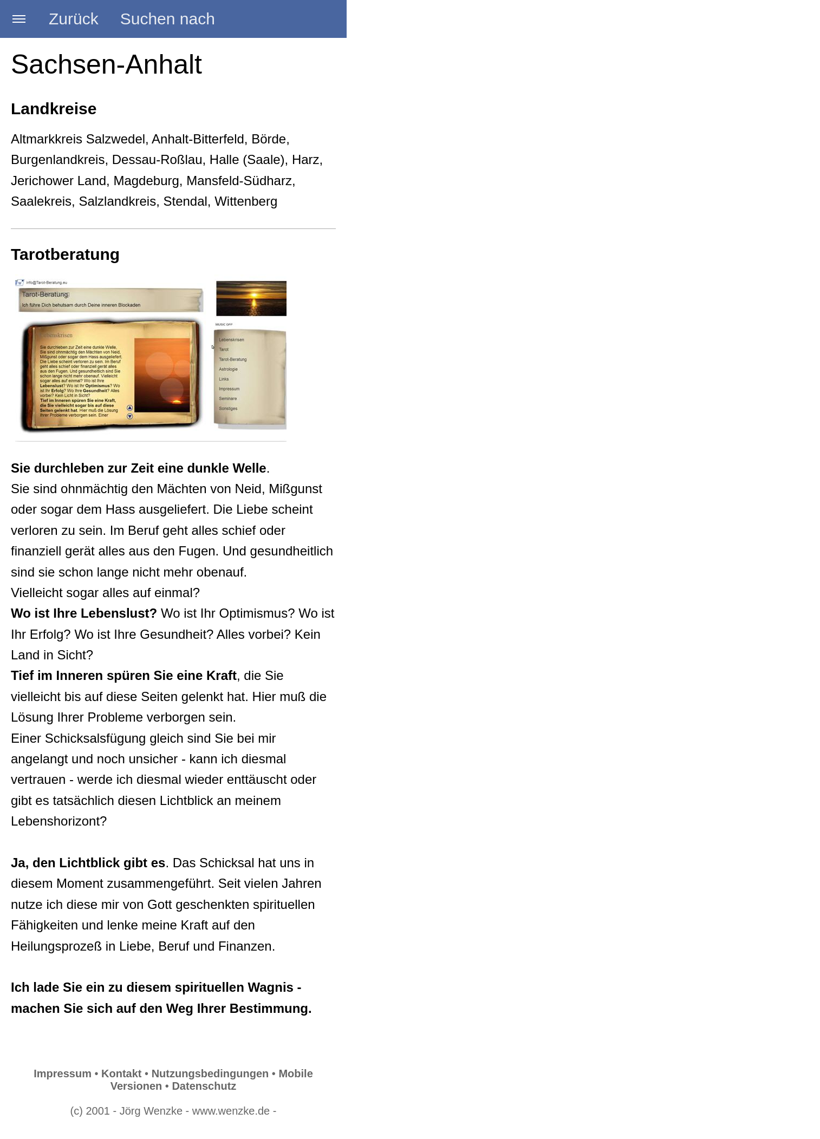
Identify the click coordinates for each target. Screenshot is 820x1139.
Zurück (74, 19)
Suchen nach (167, 19)
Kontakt (121, 1073)
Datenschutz (204, 1086)
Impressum (63, 1073)
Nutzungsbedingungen (210, 1073)
